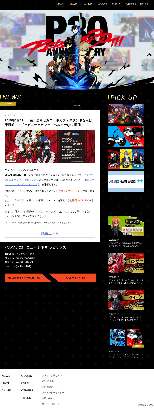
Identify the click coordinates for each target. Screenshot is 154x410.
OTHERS (131, 4)
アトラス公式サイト (52, 375)
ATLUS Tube (48, 381)
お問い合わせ (48, 398)
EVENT (116, 4)
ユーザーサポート (51, 404)
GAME (73, 4)
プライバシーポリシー (53, 392)
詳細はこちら (50, 233)
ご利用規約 (47, 387)
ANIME (88, 4)
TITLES (144, 4)
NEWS (60, 4)
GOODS (102, 4)
